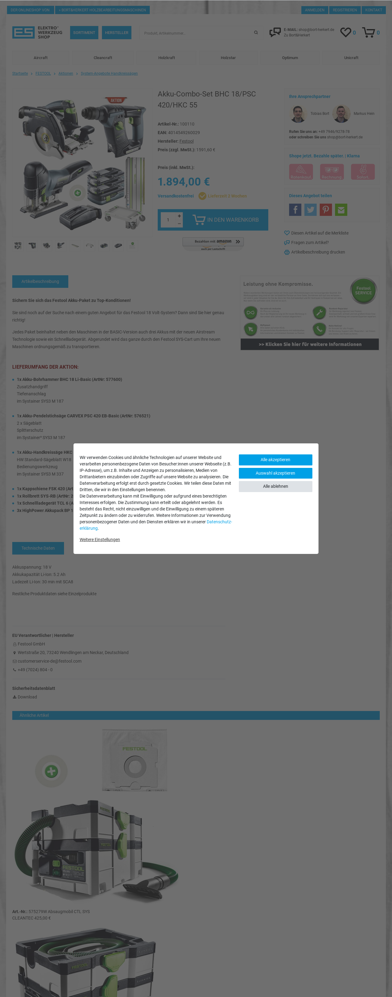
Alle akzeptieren (275, 459)
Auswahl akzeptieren (275, 473)
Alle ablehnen (275, 486)
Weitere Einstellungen (100, 539)
